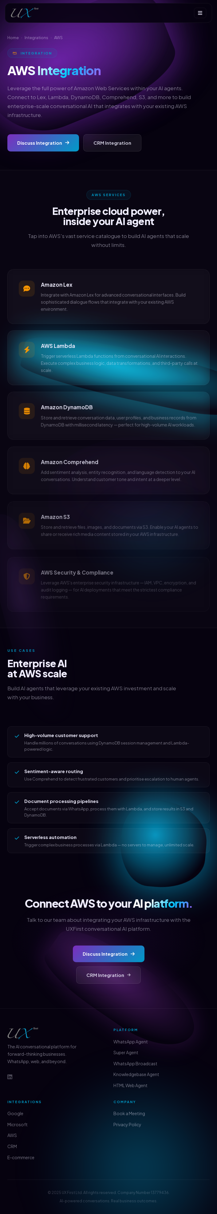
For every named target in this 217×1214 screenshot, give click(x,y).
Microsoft (17, 1124)
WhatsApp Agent (130, 1041)
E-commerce (20, 1157)
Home (13, 37)
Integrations (36, 37)
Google (15, 1113)
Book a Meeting (129, 1113)
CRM (12, 1146)
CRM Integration (112, 143)
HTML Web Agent (130, 1085)
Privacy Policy (127, 1124)
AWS (12, 1135)
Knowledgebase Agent (136, 1074)
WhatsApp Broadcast (135, 1063)
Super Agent (125, 1052)
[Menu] (200, 13)
